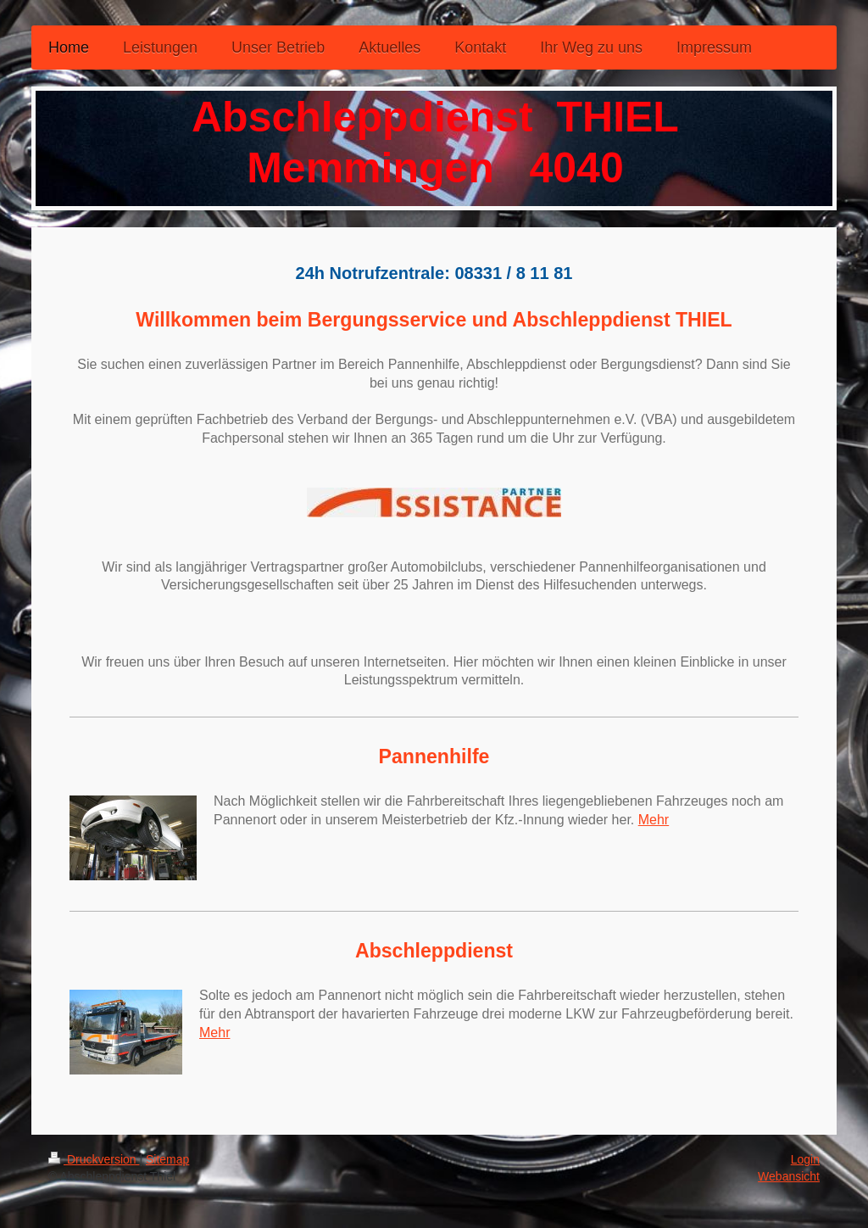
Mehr (653, 819)
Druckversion (93, 1159)
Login (805, 1159)
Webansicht (789, 1176)
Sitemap (167, 1159)
